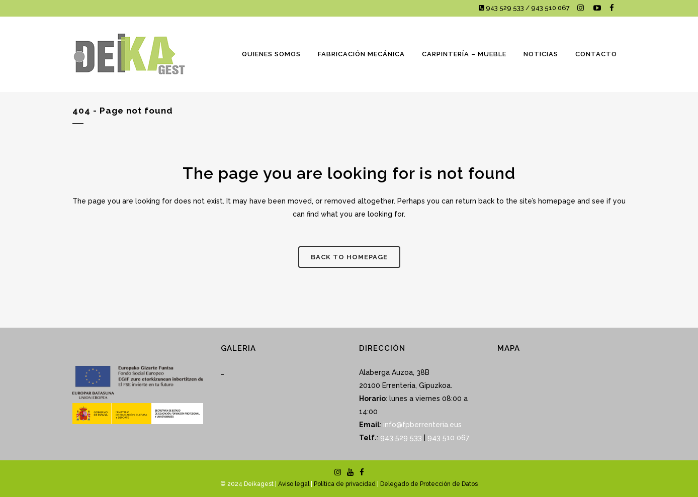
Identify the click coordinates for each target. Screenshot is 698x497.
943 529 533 (401, 438)
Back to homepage (349, 257)
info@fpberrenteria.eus (422, 425)
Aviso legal (293, 483)
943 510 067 (447, 438)
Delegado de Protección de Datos (429, 483)
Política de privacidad (345, 483)
